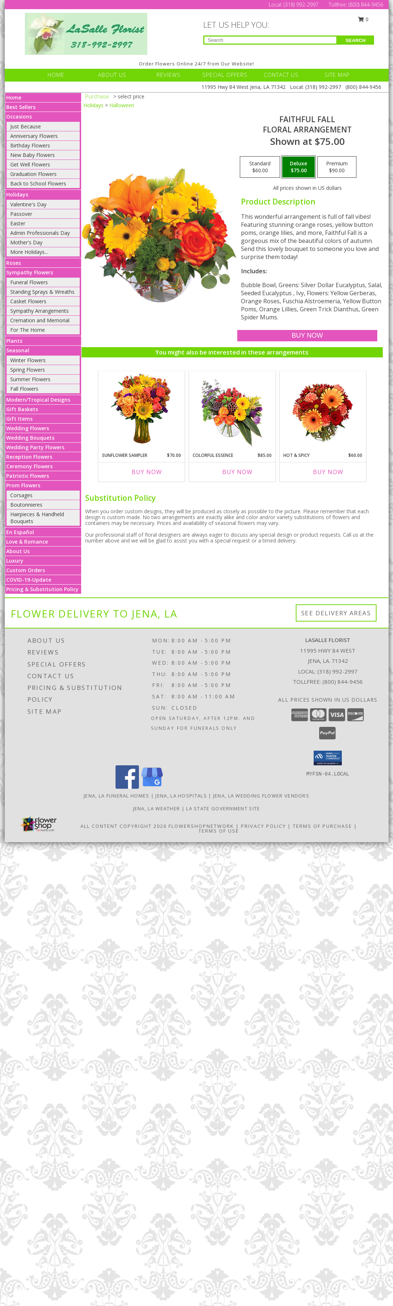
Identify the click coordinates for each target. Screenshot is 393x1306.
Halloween (121, 105)
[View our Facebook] (127, 786)
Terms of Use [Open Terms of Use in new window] (219, 830)
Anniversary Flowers (34, 135)
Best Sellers (20, 107)
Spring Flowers (27, 369)
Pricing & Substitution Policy (42, 589)
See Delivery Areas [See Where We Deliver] (336, 613)
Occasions (19, 116)
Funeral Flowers (29, 282)
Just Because (25, 126)
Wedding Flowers (27, 428)
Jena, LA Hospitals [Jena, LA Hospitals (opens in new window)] (181, 795)
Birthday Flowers (30, 145)
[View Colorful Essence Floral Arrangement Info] (231, 410)
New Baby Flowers (32, 154)
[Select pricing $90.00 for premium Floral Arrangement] (337, 167)
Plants (14, 340)
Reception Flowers (29, 456)
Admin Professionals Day (40, 232)
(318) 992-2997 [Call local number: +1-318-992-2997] (337, 671)
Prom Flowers (23, 485)
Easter (17, 223)
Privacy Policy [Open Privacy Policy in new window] (263, 826)
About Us (18, 551)
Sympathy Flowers (29, 272)
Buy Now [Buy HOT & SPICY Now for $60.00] (328, 472)
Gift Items (19, 418)
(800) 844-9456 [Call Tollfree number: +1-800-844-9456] (365, 4)
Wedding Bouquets (30, 437)
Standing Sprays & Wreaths (42, 291)
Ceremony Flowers (29, 466)
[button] (328, 758)
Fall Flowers (24, 388)
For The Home (27, 329)
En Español (20, 532)
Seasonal (17, 350)
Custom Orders (25, 570)
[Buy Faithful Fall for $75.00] (307, 335)
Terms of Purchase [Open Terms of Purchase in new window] (322, 826)
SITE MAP (337, 74)
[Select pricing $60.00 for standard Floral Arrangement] (260, 167)
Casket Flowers (28, 301)
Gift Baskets (22, 409)
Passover (21, 213)
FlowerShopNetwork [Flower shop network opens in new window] (201, 826)
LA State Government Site (223, 808)
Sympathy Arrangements (39, 310)
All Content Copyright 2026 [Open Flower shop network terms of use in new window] (123, 826)
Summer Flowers (30, 379)
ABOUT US (112, 74)
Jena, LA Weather (156, 808)
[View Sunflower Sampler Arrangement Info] (141, 410)
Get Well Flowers (30, 164)
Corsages (21, 495)
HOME (56, 74)
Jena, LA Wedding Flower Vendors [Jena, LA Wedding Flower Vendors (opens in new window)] (261, 795)
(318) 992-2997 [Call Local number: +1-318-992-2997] (302, 4)
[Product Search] (270, 40)
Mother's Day (26, 242)
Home (13, 97)
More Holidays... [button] (29, 251)
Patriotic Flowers (27, 475)
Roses (13, 262)
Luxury (14, 560)
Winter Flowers (28, 360)
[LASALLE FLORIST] (86, 33)
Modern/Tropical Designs (38, 399)
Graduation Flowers (33, 173)
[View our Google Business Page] (152, 786)
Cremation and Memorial (39, 320)
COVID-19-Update (28, 579)
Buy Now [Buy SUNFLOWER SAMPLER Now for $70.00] (147, 472)
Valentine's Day (28, 204)
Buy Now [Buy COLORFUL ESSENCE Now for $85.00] (237, 472)
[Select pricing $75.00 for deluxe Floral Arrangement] (298, 167)
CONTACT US (281, 74)
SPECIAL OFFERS (224, 74)
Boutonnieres (26, 504)
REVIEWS (168, 74)
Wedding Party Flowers (35, 447)
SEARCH (355, 40)
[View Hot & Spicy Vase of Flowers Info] (322, 410)
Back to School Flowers (38, 183)
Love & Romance (27, 541)
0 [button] (363, 19)
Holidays (17, 194)
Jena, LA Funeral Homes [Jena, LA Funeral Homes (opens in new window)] (117, 795)
